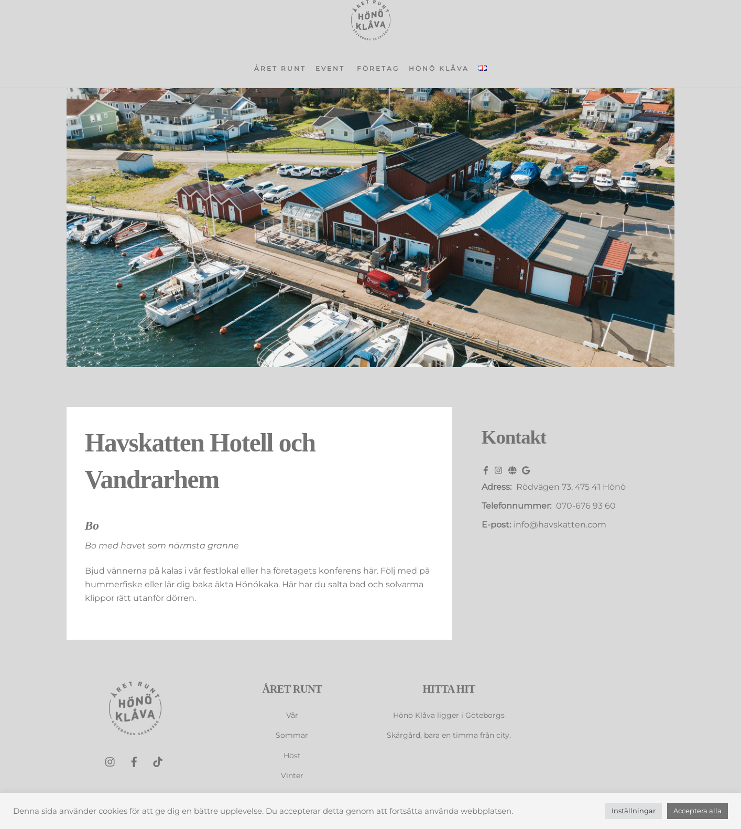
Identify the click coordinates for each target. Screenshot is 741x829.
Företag (378, 68)
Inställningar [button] (634, 810)
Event (330, 68)
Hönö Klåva (439, 68)
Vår (292, 715)
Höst (292, 755)
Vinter (292, 775)
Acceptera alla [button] (697, 810)
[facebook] (134, 761)
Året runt (280, 68)
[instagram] (110, 761)
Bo (92, 525)
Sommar (292, 735)
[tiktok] (157, 761)
